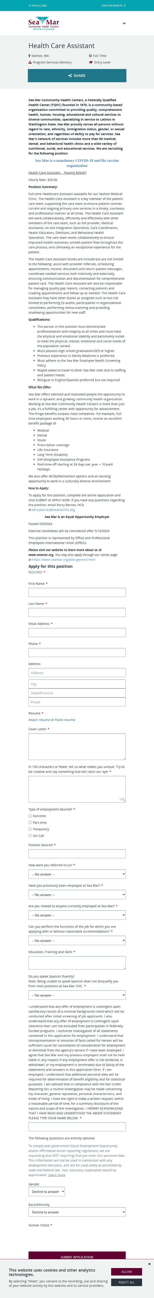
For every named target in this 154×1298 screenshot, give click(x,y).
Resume (36, 713)
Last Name (38, 604)
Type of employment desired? (52, 809)
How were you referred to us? (52, 865)
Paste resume (65, 720)
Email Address (41, 624)
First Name (38, 583)
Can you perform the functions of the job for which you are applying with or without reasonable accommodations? (72, 928)
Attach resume (39, 720)
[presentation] (62, 1236)
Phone (35, 644)
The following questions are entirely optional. (62, 1138)
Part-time (38, 822)
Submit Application (77, 1257)
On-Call (36, 836)
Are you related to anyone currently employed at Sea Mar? (73, 906)
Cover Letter (39, 729)
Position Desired (42, 845)
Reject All (127, 1282)
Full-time (37, 816)
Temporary (39, 829)
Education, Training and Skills (52, 952)
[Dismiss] (149, 1264)
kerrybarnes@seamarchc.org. (54, 510)
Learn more (56, 1175)
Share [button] (76, 75)
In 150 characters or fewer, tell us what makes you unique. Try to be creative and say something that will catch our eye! (76, 769)
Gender (47, 1189)
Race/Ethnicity (77, 1210)
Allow (127, 1272)
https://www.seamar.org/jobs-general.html (63, 559)
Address (35, 664)
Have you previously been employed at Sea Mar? (66, 885)
